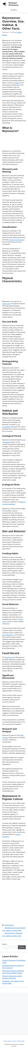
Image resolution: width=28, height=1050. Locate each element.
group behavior (7, 635)
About (9, 1041)
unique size (6, 304)
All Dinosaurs (9, 925)
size (15, 103)
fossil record (9, 657)
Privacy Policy (21, 1041)
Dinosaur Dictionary (13, 3)
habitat (16, 83)
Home (5, 1041)
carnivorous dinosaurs (17, 240)
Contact (14, 1041)
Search (4, 944)
